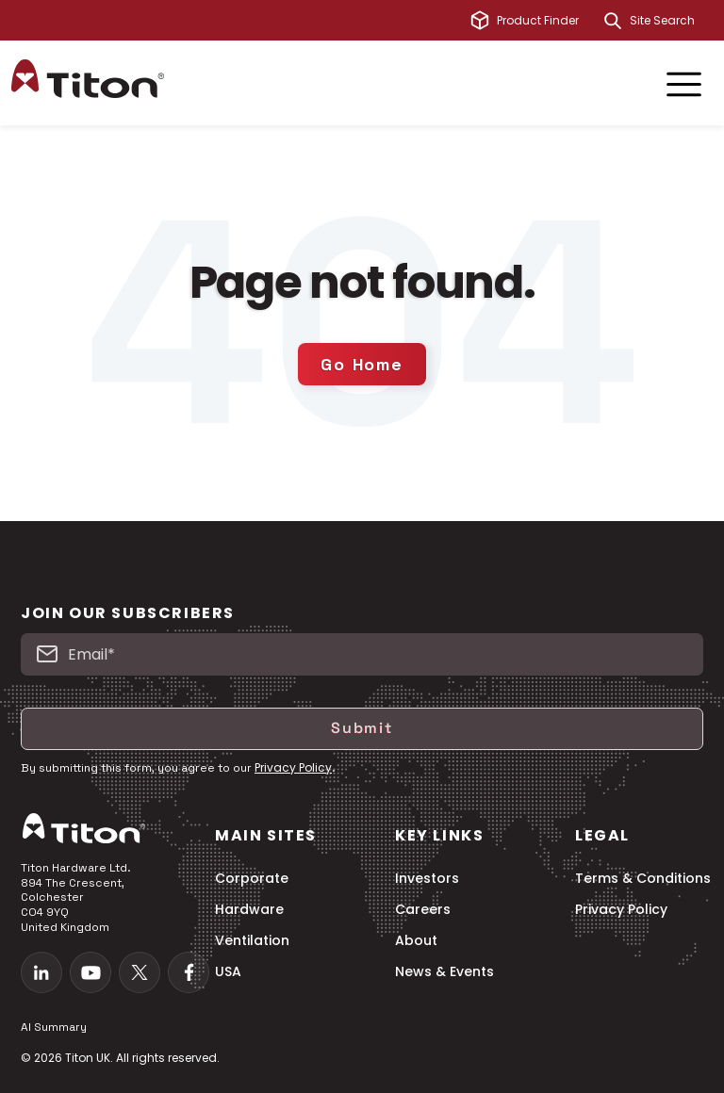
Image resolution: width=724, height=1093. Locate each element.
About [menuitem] (416, 941)
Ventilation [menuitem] (252, 941)
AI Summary (54, 1027)
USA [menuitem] (228, 972)
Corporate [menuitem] (251, 879)
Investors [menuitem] (427, 879)
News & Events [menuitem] (444, 972)
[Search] (612, 20)
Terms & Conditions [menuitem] (643, 879)
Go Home (362, 364)
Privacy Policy (293, 767)
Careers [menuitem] (423, 910)
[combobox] (671, 20)
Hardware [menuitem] (249, 910)
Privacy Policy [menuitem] (621, 910)
